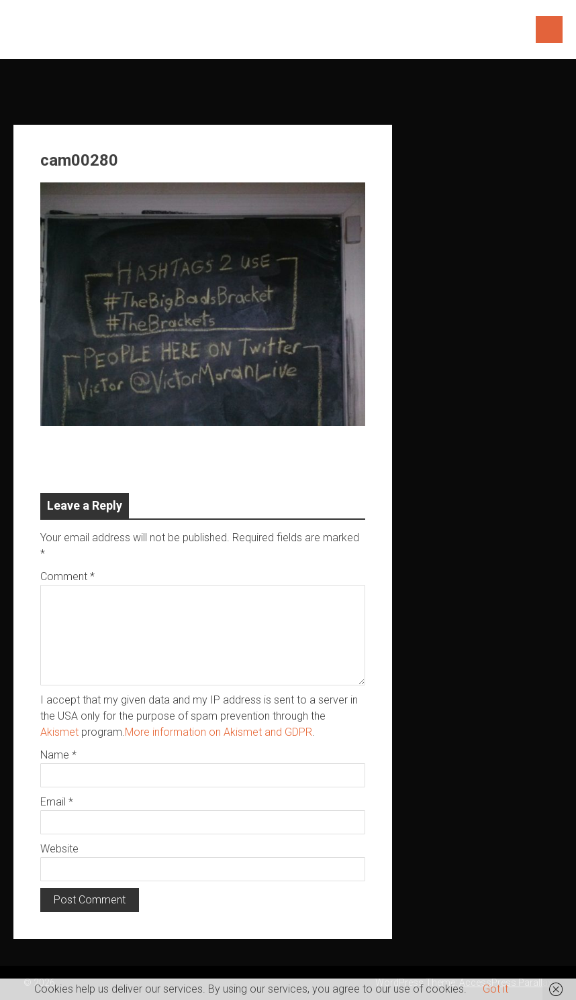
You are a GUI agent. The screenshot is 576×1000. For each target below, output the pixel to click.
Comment (67, 576)
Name (58, 754)
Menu (549, 29)
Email (56, 801)
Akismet (59, 732)
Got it (495, 989)
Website (59, 848)
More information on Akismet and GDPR (218, 732)
